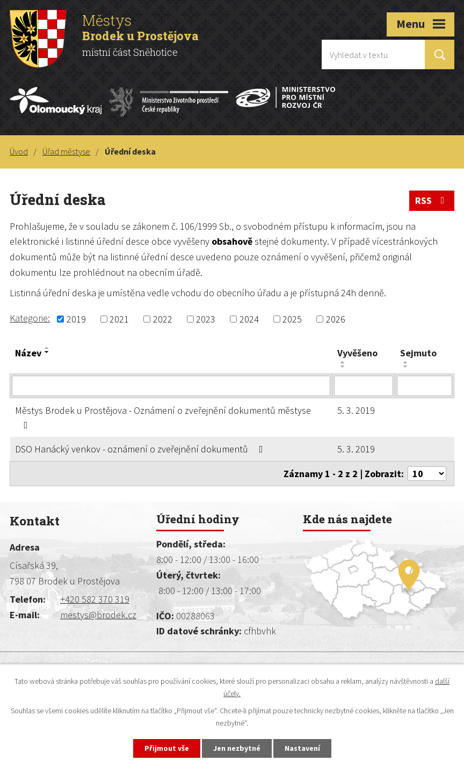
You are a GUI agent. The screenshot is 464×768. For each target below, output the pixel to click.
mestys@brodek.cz (98, 615)
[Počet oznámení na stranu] (427, 473)
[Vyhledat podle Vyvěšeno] (363, 386)
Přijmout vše (166, 748)
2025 (292, 319)
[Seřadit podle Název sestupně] (47, 352)
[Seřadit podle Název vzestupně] (47, 348)
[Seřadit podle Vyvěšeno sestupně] (343, 366)
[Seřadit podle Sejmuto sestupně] (406, 366)
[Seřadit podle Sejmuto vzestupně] (406, 362)
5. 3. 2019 (356, 410)
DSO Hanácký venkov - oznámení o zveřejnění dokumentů (141, 449)
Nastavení (302, 748)
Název (28, 353)
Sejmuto (418, 353)
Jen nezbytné (236, 748)
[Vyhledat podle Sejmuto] (424, 386)
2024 (249, 319)
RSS (432, 200)
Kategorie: (30, 318)
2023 (205, 319)
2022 (162, 319)
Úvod (19, 151)
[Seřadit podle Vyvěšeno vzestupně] (343, 362)
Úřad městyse (66, 151)
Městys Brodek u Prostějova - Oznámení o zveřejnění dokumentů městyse (163, 417)
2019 (76, 319)
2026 (335, 319)
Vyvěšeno (357, 353)
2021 (119, 319)
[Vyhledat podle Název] (171, 386)
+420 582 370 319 (94, 599)
